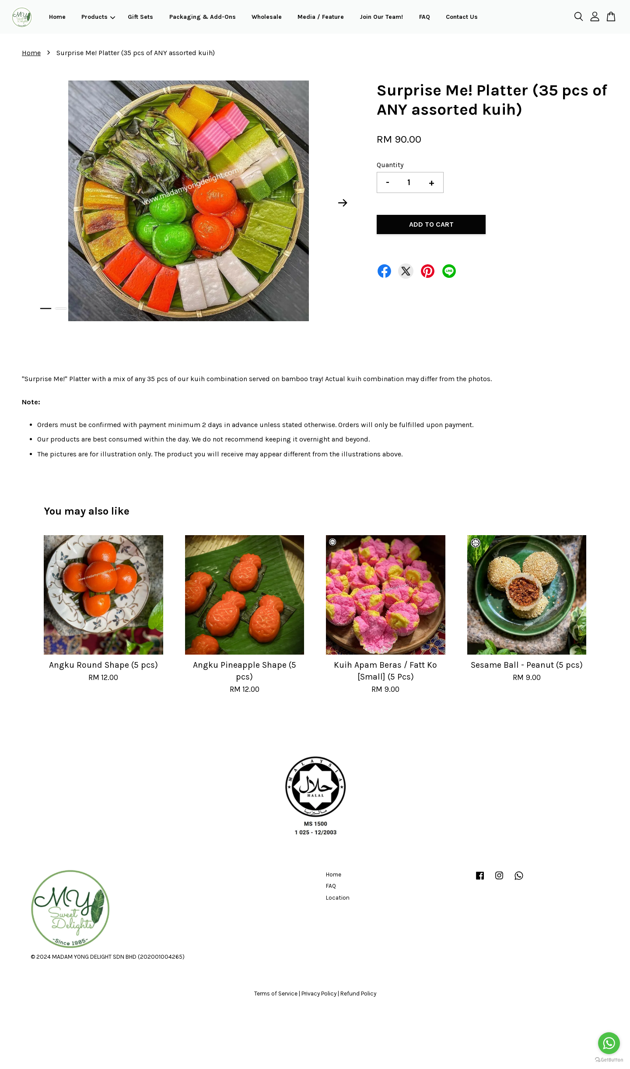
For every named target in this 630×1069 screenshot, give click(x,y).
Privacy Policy (318, 993)
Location (338, 897)
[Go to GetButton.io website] (609, 1060)
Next (343, 203)
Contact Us (462, 17)
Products (98, 17)
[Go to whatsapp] (609, 1043)
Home (57, 17)
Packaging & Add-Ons (202, 17)
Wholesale (267, 17)
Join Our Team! (381, 17)
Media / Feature (321, 17)
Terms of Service (276, 993)
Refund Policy (358, 993)
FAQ (424, 17)
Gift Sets (140, 17)
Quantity (390, 165)
